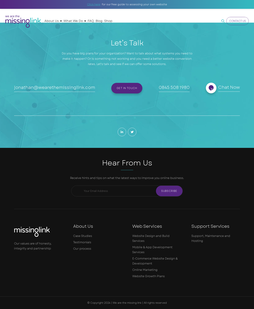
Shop (108, 21)
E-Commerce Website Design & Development (155, 261)
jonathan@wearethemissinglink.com (54, 87)
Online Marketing (145, 270)
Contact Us (237, 21)
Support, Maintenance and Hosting (210, 238)
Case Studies (82, 236)
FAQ (91, 21)
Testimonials (82, 242)
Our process (82, 249)
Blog (99, 21)
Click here (93, 4)
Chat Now (229, 87)
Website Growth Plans (148, 276)
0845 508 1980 (174, 87)
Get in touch (127, 88)
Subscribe (169, 191)
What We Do (73, 21)
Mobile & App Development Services (152, 249)
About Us (51, 21)
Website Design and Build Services (151, 238)
